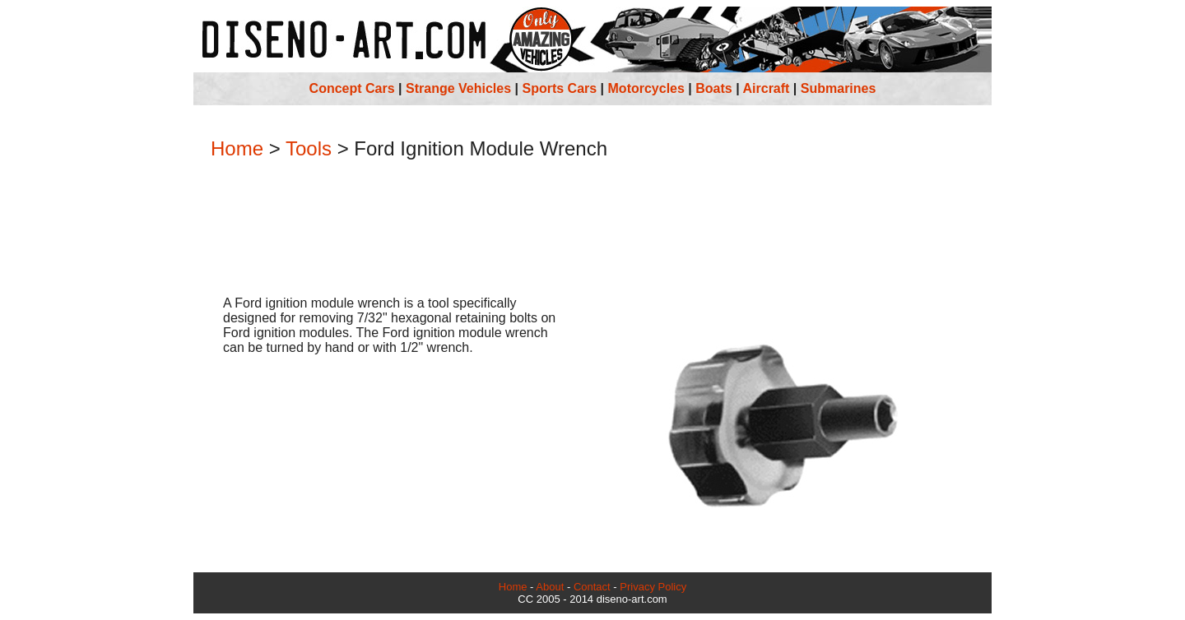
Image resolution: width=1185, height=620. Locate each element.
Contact (592, 587)
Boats (713, 88)
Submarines (838, 88)
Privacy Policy (653, 587)
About (550, 587)
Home (237, 148)
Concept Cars (352, 88)
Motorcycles (646, 88)
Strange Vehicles (458, 88)
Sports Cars (559, 88)
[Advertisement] (592, 229)
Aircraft (766, 88)
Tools (309, 148)
